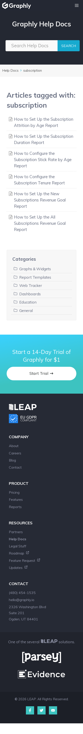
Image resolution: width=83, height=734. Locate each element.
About (14, 446)
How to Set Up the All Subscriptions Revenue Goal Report (40, 223)
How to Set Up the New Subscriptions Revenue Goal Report (40, 200)
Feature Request (25, 560)
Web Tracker (30, 285)
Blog (12, 460)
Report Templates (35, 277)
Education (28, 302)
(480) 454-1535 (22, 592)
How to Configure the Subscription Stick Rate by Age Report (42, 159)
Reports (15, 507)
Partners (16, 532)
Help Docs (10, 70)
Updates (18, 567)
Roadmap (19, 553)
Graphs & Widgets (35, 268)
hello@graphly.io (21, 600)
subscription (32, 70)
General (26, 310)
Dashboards (30, 294)
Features (16, 499)
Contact (15, 467)
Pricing (14, 492)
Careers (15, 453)
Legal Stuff (17, 546)
